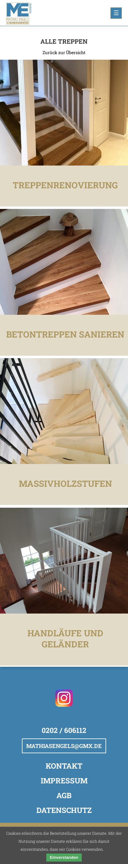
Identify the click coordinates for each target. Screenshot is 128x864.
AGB (64, 795)
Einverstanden (64, 857)
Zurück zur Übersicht (64, 52)
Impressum (64, 781)
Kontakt (64, 766)
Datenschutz (64, 810)
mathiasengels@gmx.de (64, 746)
